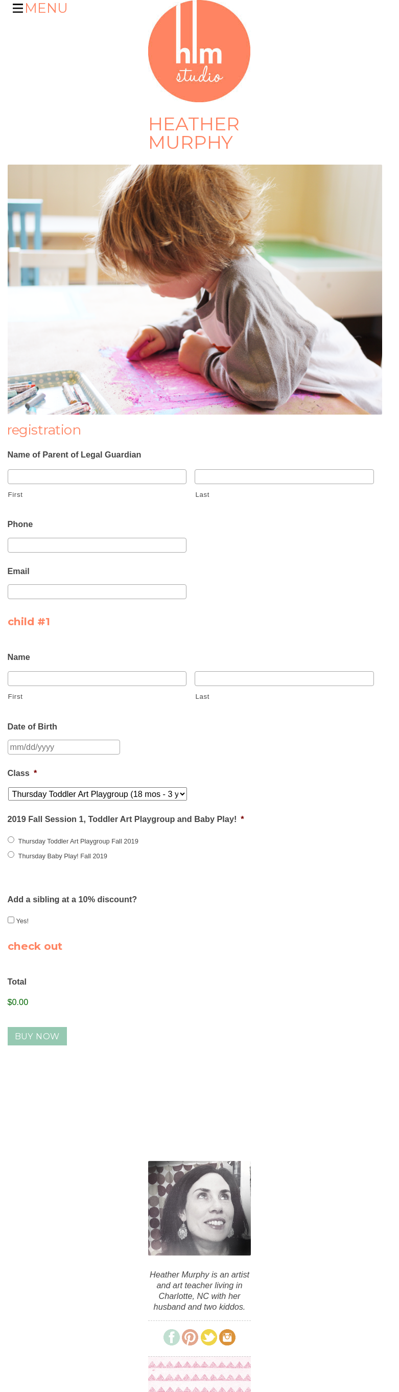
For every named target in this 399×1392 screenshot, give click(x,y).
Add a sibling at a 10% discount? (72, 899)
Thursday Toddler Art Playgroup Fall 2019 (78, 841)
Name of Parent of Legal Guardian (75, 454)
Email (19, 571)
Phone (20, 524)
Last (202, 494)
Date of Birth (33, 726)
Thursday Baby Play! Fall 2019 (62, 856)
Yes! (22, 921)
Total (17, 981)
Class (22, 773)
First (15, 494)
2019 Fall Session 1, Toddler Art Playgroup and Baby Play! (126, 819)
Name (19, 656)
